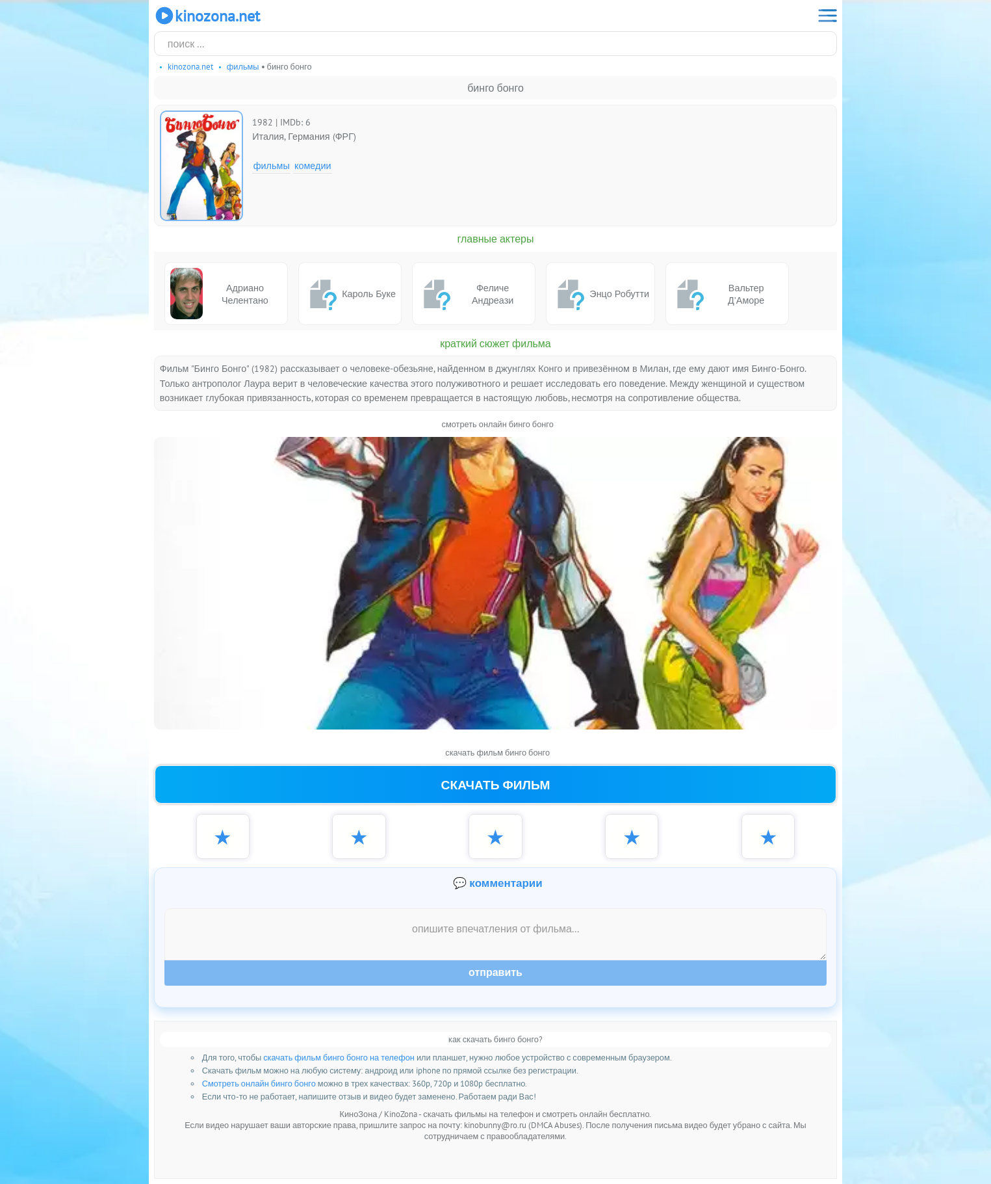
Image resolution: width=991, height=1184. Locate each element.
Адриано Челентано (219, 293)
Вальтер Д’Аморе (717, 294)
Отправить (495, 972)
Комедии (312, 165)
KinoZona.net (207, 15)
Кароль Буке (350, 294)
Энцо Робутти (600, 294)
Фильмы (271, 165)
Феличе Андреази (465, 294)
